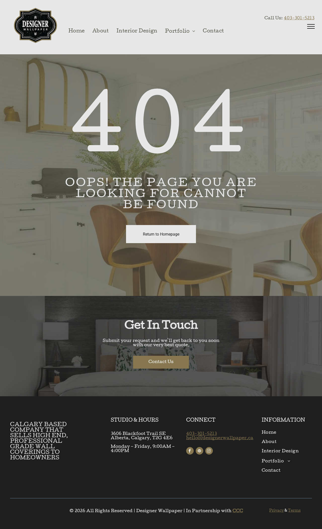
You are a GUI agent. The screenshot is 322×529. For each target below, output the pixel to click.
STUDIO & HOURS (134, 420)
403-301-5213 (299, 18)
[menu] (310, 26)
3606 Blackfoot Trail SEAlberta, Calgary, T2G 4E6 (142, 436)
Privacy (276, 511)
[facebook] (190, 451)
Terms (294, 511)
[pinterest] (199, 451)
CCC (237, 511)
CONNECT (201, 420)
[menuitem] (77, 31)
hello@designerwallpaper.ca (219, 438)
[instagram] (209, 451)
